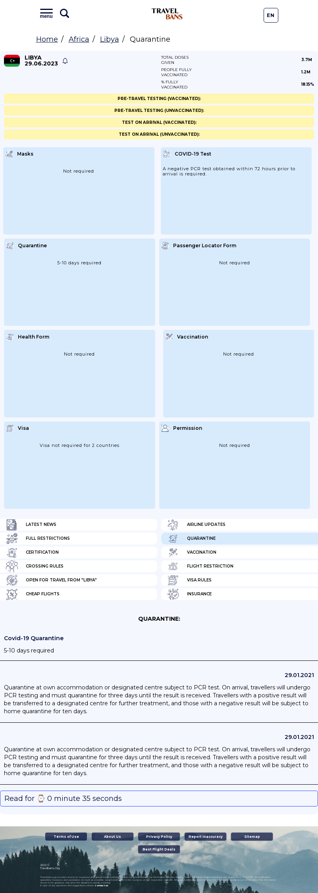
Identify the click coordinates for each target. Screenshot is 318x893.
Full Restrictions (38, 539)
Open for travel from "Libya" (51, 580)
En (271, 15)
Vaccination (191, 552)
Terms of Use (66, 837)
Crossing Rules (35, 566)
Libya (109, 39)
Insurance (189, 594)
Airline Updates (196, 525)
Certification (32, 552)
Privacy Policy (159, 837)
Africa (79, 39)
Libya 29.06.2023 (41, 61)
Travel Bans (167, 14)
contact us (101, 885)
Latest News (31, 525)
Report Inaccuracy (206, 837)
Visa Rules (189, 580)
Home (47, 39)
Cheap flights (33, 594)
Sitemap (252, 837)
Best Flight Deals (159, 849)
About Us (112, 837)
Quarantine (191, 539)
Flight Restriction (200, 566)
